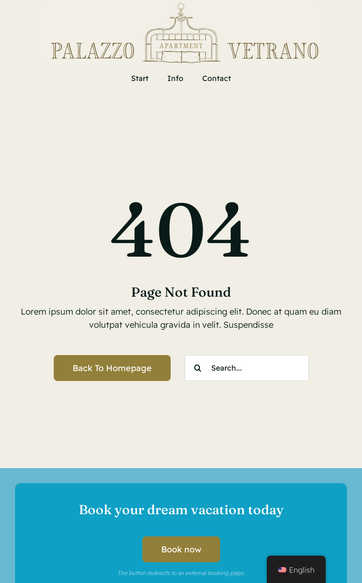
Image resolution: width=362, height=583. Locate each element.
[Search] (198, 368)
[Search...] (247, 368)
